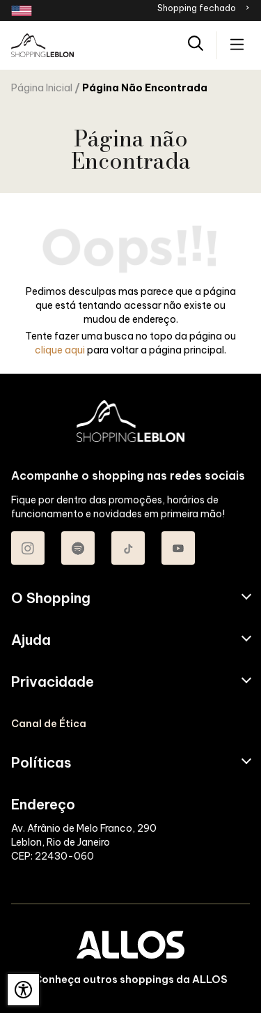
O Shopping (50, 598)
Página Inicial (41, 88)
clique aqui (60, 350)
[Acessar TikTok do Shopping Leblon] (128, 548)
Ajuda (31, 640)
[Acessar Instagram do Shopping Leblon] (28, 548)
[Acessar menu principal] (237, 46)
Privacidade (52, 682)
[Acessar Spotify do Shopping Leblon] (78, 548)
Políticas (41, 763)
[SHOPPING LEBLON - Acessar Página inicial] (42, 45)
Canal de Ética (48, 723)
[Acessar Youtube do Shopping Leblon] (178, 548)
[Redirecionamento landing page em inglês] (21, 11)
